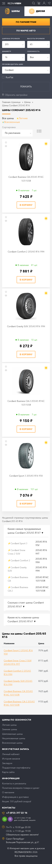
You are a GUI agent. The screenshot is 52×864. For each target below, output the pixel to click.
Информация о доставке (15, 797)
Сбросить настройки (16, 95)
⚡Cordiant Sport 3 (17, 543)
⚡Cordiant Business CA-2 (18, 589)
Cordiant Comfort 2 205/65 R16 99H (26, 251)
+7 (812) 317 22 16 (16, 813)
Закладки (7, 763)
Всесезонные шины (12, 742)
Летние (23, 118)
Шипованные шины (12, 733)
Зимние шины (9, 729)
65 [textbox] (31, 44)
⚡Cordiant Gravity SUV (17, 569)
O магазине (8, 792)
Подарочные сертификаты (16, 767)
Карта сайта (8, 772)
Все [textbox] (32, 57)
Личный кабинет (11, 754)
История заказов (11, 758)
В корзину (26, 205)
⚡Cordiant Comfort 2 (19, 560)
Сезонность (33, 51)
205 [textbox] (7, 44)
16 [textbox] (6, 57)
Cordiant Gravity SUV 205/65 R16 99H (26, 326)
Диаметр (6, 51)
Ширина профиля (11, 39)
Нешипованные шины (13, 738)
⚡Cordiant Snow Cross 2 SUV (16, 552)
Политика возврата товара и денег (20, 788)
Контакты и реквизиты (14, 783)
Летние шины (9, 724)
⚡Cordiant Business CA (18, 579)
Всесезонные (12, 122)
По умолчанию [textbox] (12, 133)
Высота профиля (36, 39)
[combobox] (13, 44)
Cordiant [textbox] (9, 70)
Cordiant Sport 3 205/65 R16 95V (26, 475)
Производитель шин (12, 64)
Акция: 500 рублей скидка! (16, 801)
